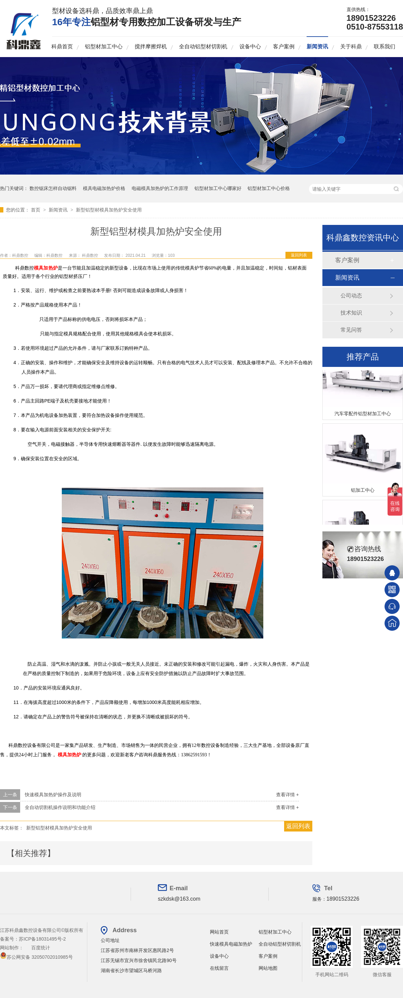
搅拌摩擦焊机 (151, 46)
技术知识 (351, 313)
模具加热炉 (45, 268)
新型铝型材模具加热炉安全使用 (109, 209)
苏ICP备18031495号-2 (42, 939)
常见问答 (351, 330)
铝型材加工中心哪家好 (217, 188)
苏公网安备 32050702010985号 (36, 957)
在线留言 (219, 968)
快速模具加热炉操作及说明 (53, 794)
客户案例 (284, 46)
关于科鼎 (351, 46)
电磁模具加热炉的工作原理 (160, 188)
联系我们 (384, 46)
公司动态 (351, 295)
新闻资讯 (317, 46)
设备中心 (250, 46)
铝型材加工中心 (104, 46)
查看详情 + (287, 794)
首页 (36, 209)
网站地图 (268, 968)
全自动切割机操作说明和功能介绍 (60, 807)
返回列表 (299, 255)
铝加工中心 (362, 491)
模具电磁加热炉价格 (104, 188)
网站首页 (219, 932)
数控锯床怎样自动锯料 (53, 188)
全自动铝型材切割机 (203, 46)
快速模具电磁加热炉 (231, 944)
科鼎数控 (90, 255)
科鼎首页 (62, 46)
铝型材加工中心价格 (269, 188)
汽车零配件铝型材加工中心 (362, 414)
